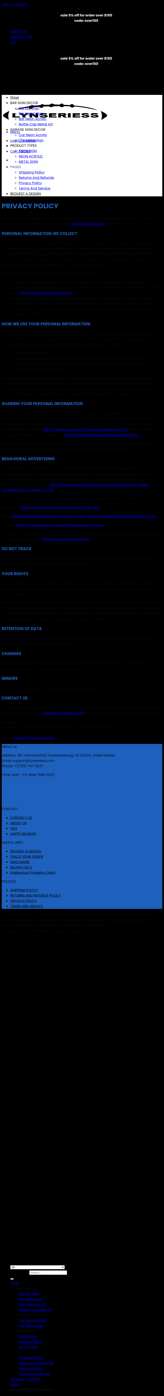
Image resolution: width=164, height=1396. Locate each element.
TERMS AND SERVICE (26, 906)
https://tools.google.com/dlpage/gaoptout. (102, 434)
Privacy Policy (30, 183)
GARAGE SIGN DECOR (27, 129)
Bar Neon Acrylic (33, 118)
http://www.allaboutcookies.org (46, 292)
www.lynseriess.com (88, 223)
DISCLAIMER (19, 862)
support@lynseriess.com (33, 737)
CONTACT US (21, 36)
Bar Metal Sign (31, 113)
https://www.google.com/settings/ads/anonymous (59, 525)
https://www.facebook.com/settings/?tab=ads (60, 507)
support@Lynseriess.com (63, 713)
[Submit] (12, 1279)
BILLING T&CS (21, 867)
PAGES (15, 167)
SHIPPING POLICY (24, 890)
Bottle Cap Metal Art (36, 124)
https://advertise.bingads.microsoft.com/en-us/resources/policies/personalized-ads (83, 516)
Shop (14, 97)
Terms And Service (34, 188)
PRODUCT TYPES (23, 145)
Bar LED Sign (29, 108)
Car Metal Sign (31, 140)
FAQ (13, 42)
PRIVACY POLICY (23, 900)
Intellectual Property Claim (32, 872)
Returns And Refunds (36, 177)
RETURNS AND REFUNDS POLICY (35, 895)
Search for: (19, 1272)
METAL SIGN (28, 161)
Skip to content (14, 4)
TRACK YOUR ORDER (26, 856)
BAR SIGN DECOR (24, 102)
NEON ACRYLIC (31, 156)
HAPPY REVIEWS (23, 833)
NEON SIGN (28, 150)
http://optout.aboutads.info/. (65, 539)
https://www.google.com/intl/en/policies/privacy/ (85, 429)
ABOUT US (18, 31)
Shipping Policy (32, 172)
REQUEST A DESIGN (25, 193)
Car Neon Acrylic (33, 134)
